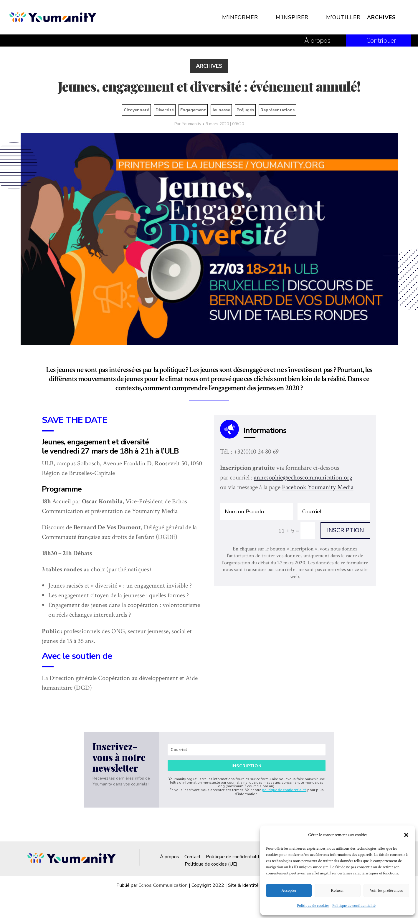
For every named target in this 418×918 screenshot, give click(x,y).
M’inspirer (292, 17)
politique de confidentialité (284, 790)
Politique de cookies (313, 905)
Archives (381, 17)
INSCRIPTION (345, 530)
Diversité (165, 110)
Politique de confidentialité (354, 905)
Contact (192, 857)
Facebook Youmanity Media (317, 487)
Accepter (289, 890)
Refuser (337, 890)
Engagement (193, 110)
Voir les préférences (386, 890)
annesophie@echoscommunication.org (303, 477)
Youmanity (191, 124)
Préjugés (245, 110)
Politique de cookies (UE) (211, 864)
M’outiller (343, 17)
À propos (317, 40)
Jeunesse (221, 110)
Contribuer (381, 40)
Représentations (277, 110)
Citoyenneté (136, 110)
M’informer (240, 17)
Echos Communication (163, 885)
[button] (406, 835)
